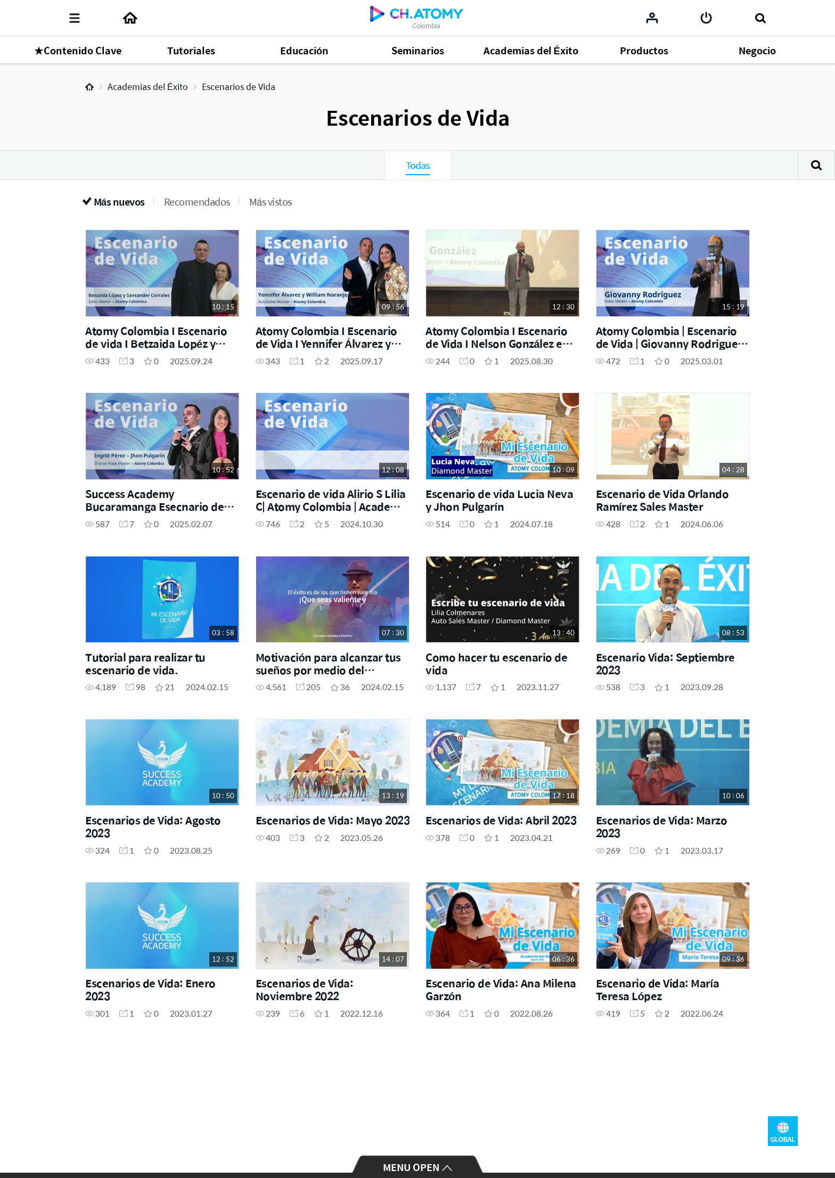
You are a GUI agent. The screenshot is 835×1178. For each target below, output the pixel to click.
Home (89, 87)
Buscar (816, 165)
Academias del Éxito (148, 86)
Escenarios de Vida (238, 86)
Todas (418, 165)
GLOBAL (783, 1131)
